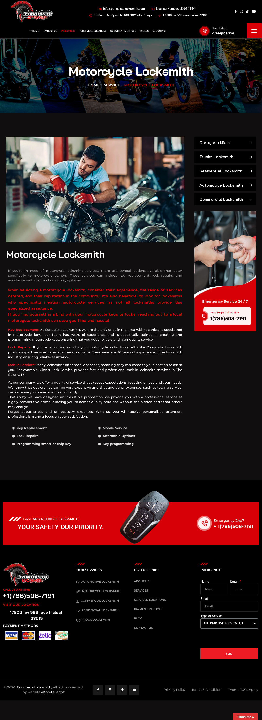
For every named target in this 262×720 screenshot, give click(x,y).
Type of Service (211, 616)
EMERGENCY (210, 570)
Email (234, 581)
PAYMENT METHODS (20, 626)
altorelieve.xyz (53, 692)
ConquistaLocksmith (34, 687)
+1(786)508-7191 (223, 33)
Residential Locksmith (220, 170)
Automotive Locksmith (221, 185)
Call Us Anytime (16, 590)
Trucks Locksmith (216, 156)
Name (204, 581)
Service (112, 85)
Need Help (219, 28)
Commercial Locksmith (221, 199)
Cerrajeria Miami (215, 142)
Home (94, 85)
